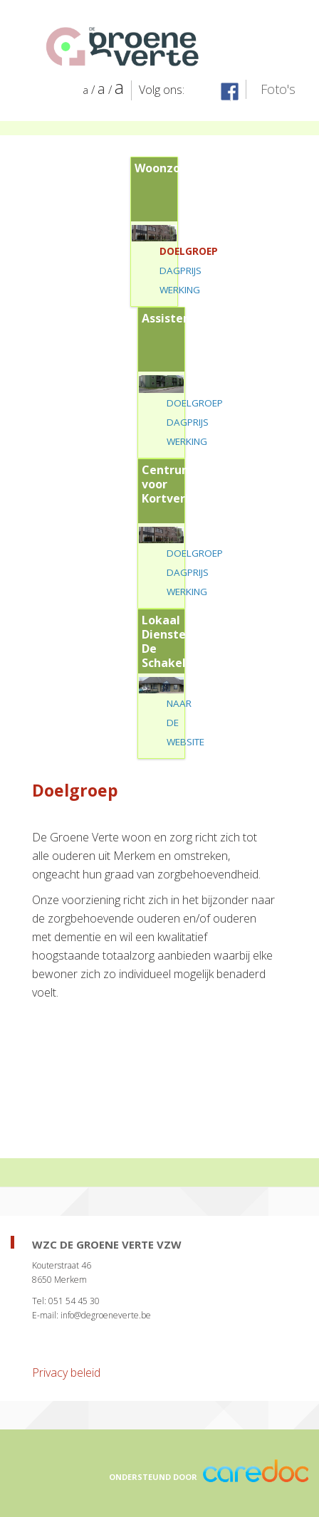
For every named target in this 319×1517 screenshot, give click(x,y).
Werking (180, 289)
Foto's (278, 89)
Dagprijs (181, 270)
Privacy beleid (66, 1372)
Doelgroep (189, 251)
